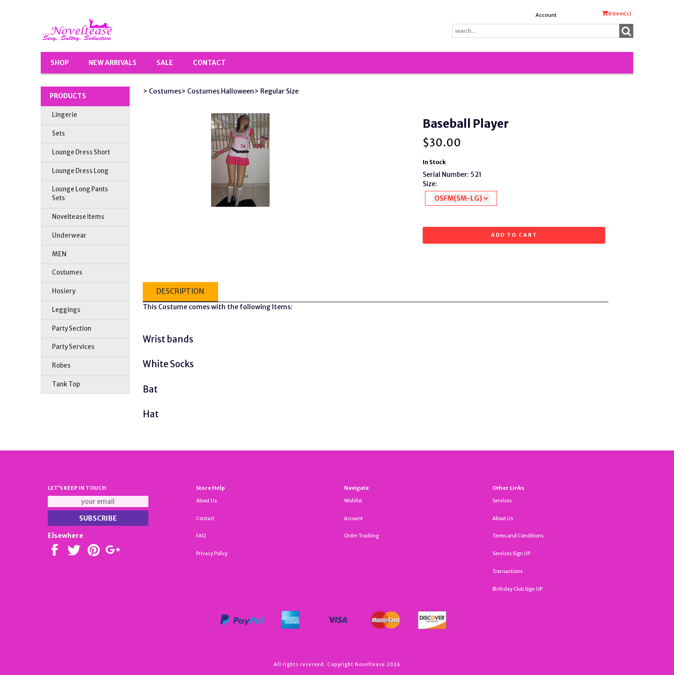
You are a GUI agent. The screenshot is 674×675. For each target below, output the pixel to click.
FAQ (201, 536)
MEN (59, 254)
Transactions (507, 571)
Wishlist (353, 501)
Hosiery (63, 291)
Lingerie (64, 115)
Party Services (73, 347)
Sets (58, 134)
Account (546, 15)
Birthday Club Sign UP (517, 589)
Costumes (67, 272)
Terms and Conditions (517, 536)
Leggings (66, 310)
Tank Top (66, 384)
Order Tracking (361, 536)
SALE (164, 62)
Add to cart (514, 235)
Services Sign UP (511, 554)
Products (68, 96)
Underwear (69, 236)
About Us (206, 501)
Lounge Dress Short (81, 152)
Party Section (71, 329)
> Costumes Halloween (217, 91)
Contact (209, 62)
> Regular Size (276, 91)
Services (502, 501)
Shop (60, 62)
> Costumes (162, 91)
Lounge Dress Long (80, 171)
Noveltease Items (78, 217)
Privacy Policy (211, 554)
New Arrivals (112, 62)
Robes (61, 366)
